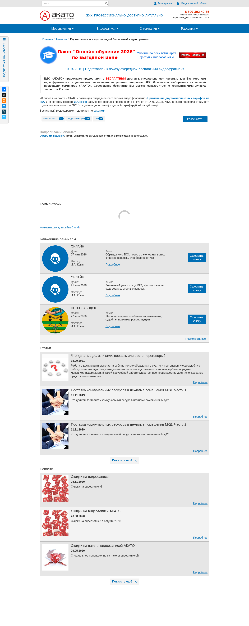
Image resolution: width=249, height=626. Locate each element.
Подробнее (112, 264)
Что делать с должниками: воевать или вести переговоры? (118, 356)
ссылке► (99, 110)
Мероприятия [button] (62, 28)
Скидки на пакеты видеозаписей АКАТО (103, 545)
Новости (61, 39)
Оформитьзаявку (197, 257)
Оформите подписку (52, 135)
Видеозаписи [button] (107, 28)
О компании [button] (149, 28)
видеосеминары (79, 118)
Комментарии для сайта (60, 227)
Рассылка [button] (189, 28)
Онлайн (77, 246)
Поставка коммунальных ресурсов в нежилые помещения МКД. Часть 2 (128, 424)
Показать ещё (125, 460)
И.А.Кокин (80, 101)
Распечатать (195, 119)
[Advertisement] (124, 166)
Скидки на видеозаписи (90, 477)
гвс (99, 118)
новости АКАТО (53, 118)
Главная (47, 39)
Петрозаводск (83, 308)
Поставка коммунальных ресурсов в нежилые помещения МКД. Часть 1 (128, 390)
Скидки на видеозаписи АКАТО (96, 511)
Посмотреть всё (195, 338)
